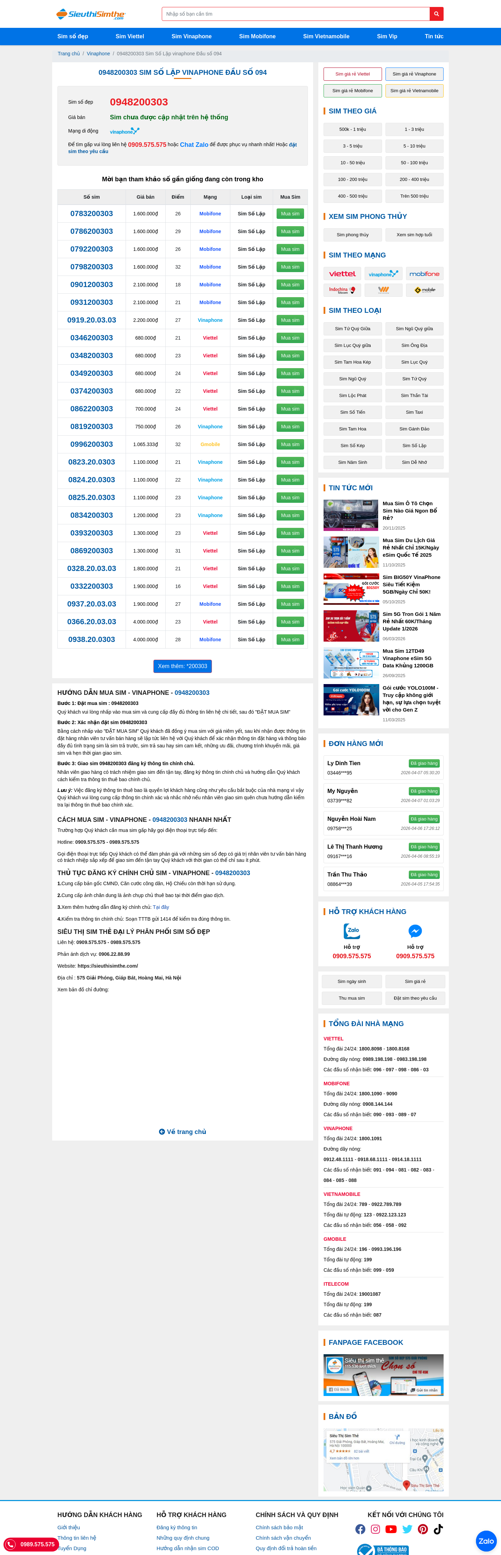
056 (377, 1225)
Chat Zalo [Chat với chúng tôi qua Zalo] (194, 144)
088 (353, 1180)
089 (402, 1114)
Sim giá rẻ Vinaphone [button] (414, 74)
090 (377, 1114)
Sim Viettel (130, 36)
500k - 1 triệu (352, 129)
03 (426, 1069)
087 (377, 1314)
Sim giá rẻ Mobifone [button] (353, 90)
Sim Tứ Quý (415, 378)
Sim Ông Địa (414, 345)
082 (415, 1169)
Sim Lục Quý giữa (352, 345)
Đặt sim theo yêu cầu (415, 998)
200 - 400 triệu (414, 179)
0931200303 (91, 302)
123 (368, 1214)
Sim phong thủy (352, 234)
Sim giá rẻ (415, 981)
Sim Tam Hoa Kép (352, 362)
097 (390, 1069)
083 (427, 1169)
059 (390, 1270)
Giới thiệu (68, 1527)
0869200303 (91, 550)
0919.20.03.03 (91, 320)
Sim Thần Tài (414, 395)
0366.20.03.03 (91, 621)
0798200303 (91, 266)
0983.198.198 (412, 1059)
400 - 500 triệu (352, 196)
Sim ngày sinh (351, 981)
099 (377, 1270)
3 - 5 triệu (353, 146)
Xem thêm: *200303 (182, 666)
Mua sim (290, 213)
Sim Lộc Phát (352, 395)
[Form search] (303, 14)
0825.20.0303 (91, 497)
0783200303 (91, 213)
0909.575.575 (147, 144)
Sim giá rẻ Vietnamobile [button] (414, 90)
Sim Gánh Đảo (414, 428)
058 (390, 1225)
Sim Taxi (414, 412)
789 (363, 1204)
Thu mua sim (352, 998)
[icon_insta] (375, 1529)
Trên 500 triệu (414, 196)
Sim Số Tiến (352, 412)
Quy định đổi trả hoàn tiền (286, 1548)
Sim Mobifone (257, 36)
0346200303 (91, 337)
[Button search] (437, 14)
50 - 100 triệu (414, 162)
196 (363, 1249)
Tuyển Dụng (71, 1548)
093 (390, 1114)
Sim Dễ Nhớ (414, 462)
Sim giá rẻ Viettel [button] (352, 74)
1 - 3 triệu (414, 129)
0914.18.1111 (407, 1159)
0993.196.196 (386, 1249)
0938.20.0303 (91, 639)
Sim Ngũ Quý (352, 378)
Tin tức (434, 36)
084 (328, 1180)
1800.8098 (370, 1048)
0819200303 (91, 426)
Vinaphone (98, 53)
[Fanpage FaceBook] (384, 1375)
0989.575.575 (124, 842)
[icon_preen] (423, 1529)
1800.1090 (370, 1093)
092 (402, 1225)
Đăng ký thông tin (177, 1527)
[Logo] (91, 14)
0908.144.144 (377, 1104)
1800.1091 (370, 1138)
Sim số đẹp (72, 36)
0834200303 (91, 515)
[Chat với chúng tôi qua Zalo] (352, 941)
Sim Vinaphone (192, 36)
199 (368, 1259)
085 (340, 1180)
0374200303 (91, 391)
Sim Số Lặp (415, 445)
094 (390, 1169)
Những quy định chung (183, 1538)
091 (377, 1169)
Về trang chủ (182, 1131)
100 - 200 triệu (352, 179)
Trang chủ (69, 53)
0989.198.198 (377, 1059)
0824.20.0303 (91, 479)
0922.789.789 (386, 1204)
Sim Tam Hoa (352, 428)
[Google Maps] (384, 1459)
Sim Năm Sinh (352, 462)
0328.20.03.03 (91, 568)
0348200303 (91, 355)
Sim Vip (387, 36)
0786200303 (91, 231)
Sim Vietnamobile (326, 36)
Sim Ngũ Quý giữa (414, 328)
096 (377, 1069)
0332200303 (91, 586)
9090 (392, 1093)
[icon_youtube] (391, 1529)
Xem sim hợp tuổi (414, 234)
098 (402, 1069)
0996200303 (91, 444)
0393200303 (91, 533)
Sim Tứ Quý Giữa (352, 328)
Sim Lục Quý (414, 362)
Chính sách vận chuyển (283, 1538)
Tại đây (161, 907)
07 (413, 1114)
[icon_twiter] (407, 1529)
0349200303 (91, 373)
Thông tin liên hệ (76, 1538)
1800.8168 (398, 1048)
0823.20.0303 (91, 462)
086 (415, 1069)
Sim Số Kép (353, 445)
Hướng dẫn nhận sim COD (188, 1548)
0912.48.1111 (338, 1159)
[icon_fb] (360, 1529)
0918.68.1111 (373, 1159)
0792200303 (91, 249)
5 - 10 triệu (415, 146)
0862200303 (91, 408)
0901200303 (91, 284)
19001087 (370, 1294)
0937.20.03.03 (91, 604)
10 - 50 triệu (353, 162)
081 (402, 1169)
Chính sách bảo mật (279, 1527)
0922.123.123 (391, 1214)
